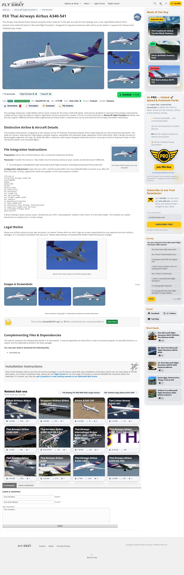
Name (58, 503)
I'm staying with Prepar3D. (162, 286)
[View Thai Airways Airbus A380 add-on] (55, 475)
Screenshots (12, 106)
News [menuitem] (88, 3)
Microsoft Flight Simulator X (26, 10)
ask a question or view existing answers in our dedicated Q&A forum (67, 383)
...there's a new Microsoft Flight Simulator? (163, 279)
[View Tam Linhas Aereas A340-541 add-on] (123, 417)
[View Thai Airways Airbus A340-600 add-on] (20, 446)
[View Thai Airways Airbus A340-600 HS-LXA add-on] (55, 446)
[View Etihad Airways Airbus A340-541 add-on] (20, 417)
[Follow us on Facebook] (153, 313)
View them (112, 328)
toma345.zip (14, 359)
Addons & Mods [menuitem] (73, 3)
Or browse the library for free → (164, 173)
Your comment (8, 513)
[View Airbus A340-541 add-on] (89, 417)
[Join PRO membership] (164, 159)
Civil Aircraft (47, 10)
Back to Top (92, 563)
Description (32, 106)
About (51, 553)
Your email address (154, 213)
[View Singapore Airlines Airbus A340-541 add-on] (55, 417)
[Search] (155, 3)
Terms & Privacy (63, 553)
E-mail (58, 509)
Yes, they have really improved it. (164, 249)
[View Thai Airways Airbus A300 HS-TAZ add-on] (123, 475)
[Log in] (166, 3)
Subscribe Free (164, 224)
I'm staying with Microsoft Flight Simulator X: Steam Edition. (164, 292)
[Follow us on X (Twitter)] (169, 313)
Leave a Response (25, 492)
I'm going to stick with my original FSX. (164, 260)
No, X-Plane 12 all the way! (162, 273)
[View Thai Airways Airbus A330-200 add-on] (20, 475)
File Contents (66, 106)
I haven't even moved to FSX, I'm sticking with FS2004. (164, 267)
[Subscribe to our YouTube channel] (153, 319)
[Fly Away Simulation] (13, 3)
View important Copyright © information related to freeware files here (71, 320)
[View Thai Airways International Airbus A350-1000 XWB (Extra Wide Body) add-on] (89, 446)
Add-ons (6, 10)
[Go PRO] (175, 3)
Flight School (59, 381)
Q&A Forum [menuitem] (99, 3)
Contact (42, 553)
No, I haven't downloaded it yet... (164, 254)
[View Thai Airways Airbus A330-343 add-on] (89, 475)
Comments (49, 106)
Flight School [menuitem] (113, 3)
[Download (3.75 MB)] (129, 94)
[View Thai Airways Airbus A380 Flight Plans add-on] (123, 446)
